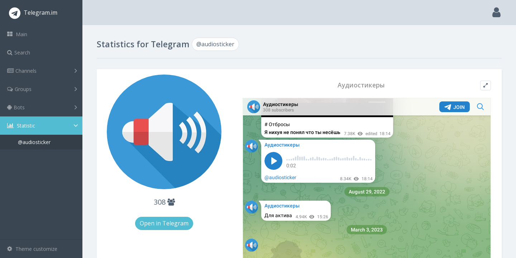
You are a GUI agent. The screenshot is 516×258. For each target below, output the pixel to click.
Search (18, 52)
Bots (42, 107)
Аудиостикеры (361, 85)
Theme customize (32, 248)
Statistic (43, 125)
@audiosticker (34, 142)
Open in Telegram (164, 223)
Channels (42, 70)
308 (164, 202)
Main (17, 34)
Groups (42, 88)
